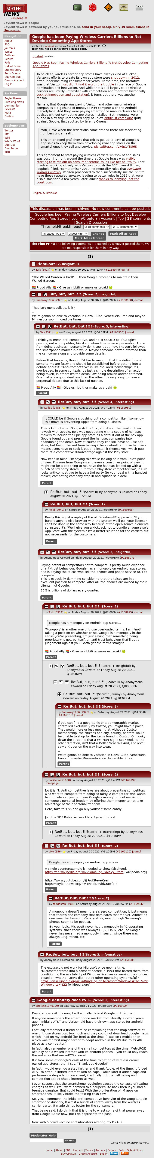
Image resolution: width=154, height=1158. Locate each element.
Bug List (9, 144)
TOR (7, 152)
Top (121, 218)
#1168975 (125, 612)
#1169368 (126, 509)
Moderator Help (43, 1135)
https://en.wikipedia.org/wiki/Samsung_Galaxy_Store (84, 872)
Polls (7, 62)
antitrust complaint (118, 118)
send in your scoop (96, 27)
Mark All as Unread (90, 238)
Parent (42, 393)
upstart (38, 56)
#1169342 (137, 904)
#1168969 (123, 407)
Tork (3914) (43, 269)
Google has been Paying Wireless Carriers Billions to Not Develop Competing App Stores (86, 39)
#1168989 (128, 960)
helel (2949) (56, 509)
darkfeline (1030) (60, 780)
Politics (8, 116)
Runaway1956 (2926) (49, 300)
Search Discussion (91, 223)
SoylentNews (15, 11)
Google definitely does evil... (65, 1000)
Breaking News (14, 102)
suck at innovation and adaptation (62, 94)
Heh (41, 264)
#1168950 (125, 300)
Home (49, 1150)
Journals (9, 48)
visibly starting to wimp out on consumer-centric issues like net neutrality (86, 160)
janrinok (49, 46)
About (8, 40)
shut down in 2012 (125, 77)
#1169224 (120, 1005)
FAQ (6, 44)
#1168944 (112, 269)
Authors (9, 55)
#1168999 (129, 780)
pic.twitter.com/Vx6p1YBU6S (115, 146)
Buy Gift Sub (12, 76)
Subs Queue (12, 73)
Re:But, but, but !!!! (73, 326)
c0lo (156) (55, 851)
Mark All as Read (123, 233)
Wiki (7, 137)
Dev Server (11, 148)
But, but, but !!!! (65, 294)
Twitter (8, 130)
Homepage (52, 783)
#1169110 (123, 851)
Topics (8, 51)
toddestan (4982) (64, 904)
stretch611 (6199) (47, 1005)
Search (8, 59)
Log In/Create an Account (93, 218)
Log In (8, 84)
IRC (6, 134)
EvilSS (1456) (52, 407)
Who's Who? (12, 141)
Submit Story (12, 69)
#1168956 (116, 332)
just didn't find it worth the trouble (88, 84)
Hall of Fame (12, 66)
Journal (125, 269)
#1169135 (65, 715)
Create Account (14, 80)
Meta (7, 112)
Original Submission (45, 193)
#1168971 (128, 557)
